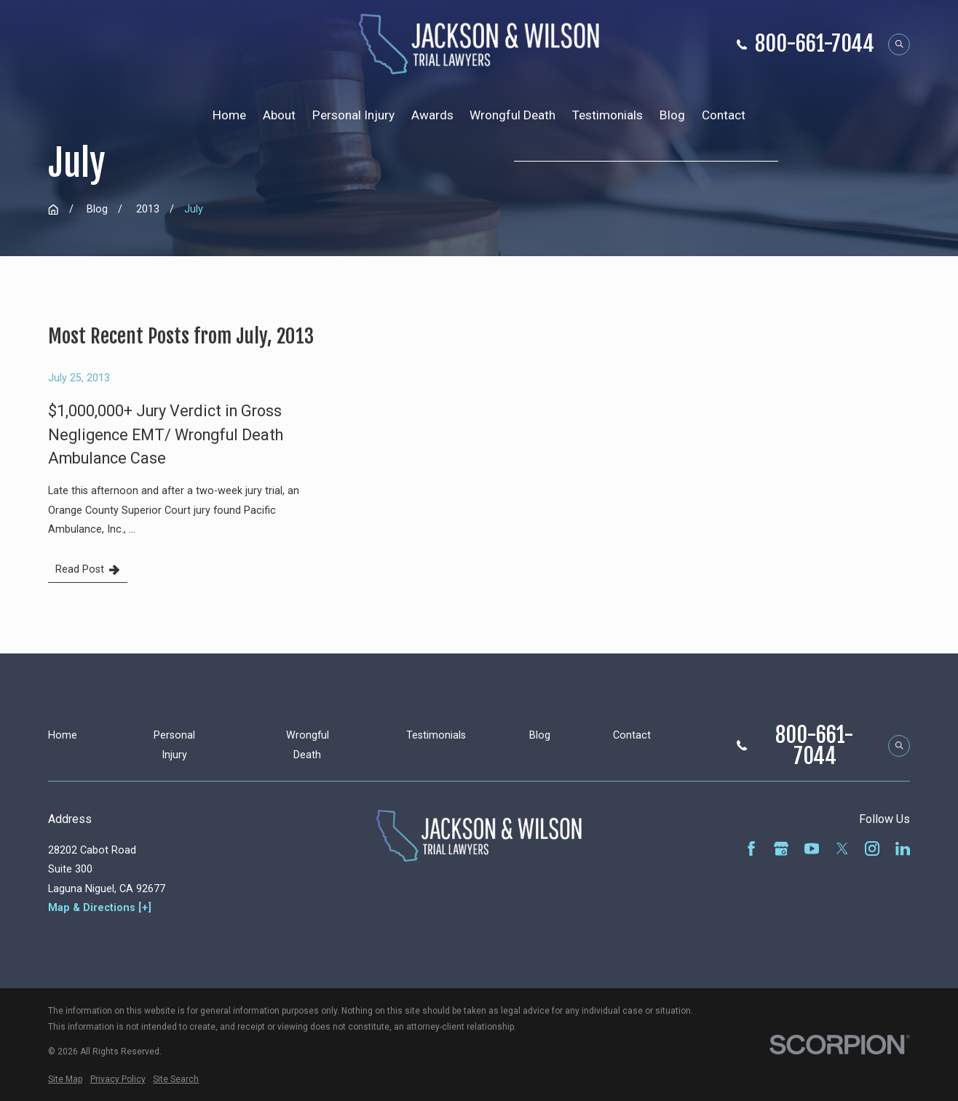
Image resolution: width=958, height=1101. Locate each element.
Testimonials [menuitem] (607, 115)
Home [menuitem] (229, 115)
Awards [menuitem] (432, 115)
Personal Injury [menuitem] (353, 115)
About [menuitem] (279, 115)
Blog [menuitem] (672, 115)
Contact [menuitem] (723, 115)
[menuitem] (65, 1079)
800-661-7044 (814, 44)
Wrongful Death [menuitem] (512, 115)
